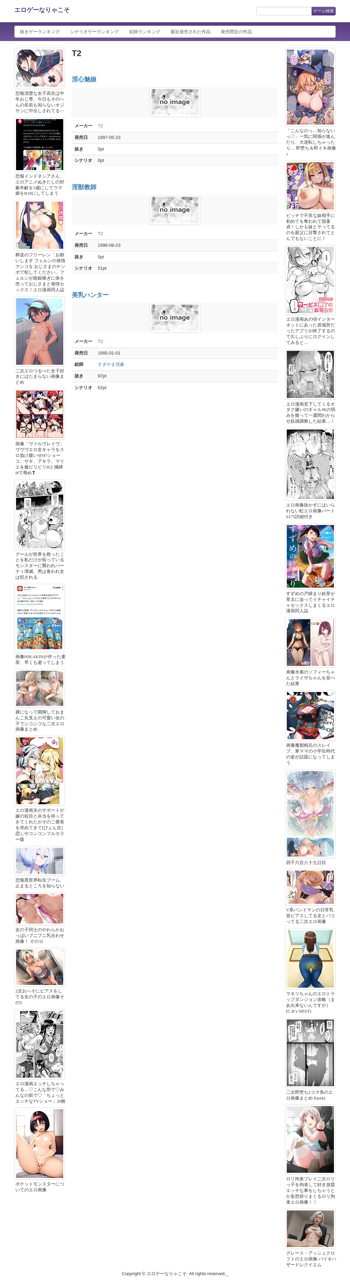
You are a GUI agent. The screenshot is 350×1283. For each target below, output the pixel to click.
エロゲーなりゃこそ (42, 10)
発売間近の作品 (236, 31)
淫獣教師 (84, 187)
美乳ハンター (90, 295)
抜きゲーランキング (40, 31)
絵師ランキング (144, 31)
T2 (100, 125)
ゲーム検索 (323, 11)
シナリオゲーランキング (94, 31)
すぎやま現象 (111, 364)
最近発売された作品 (191, 31)
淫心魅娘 (84, 79)
